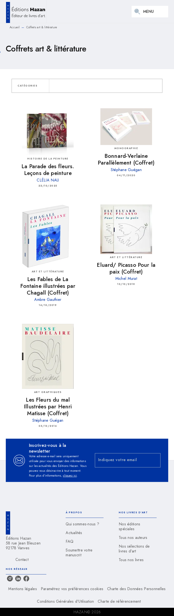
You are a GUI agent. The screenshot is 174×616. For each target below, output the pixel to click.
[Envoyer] (154, 460)
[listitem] (10, 578)
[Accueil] (26, 11)
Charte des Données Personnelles (136, 589)
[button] (30, 86)
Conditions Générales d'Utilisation (65, 601)
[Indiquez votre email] (122, 460)
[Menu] (150, 11)
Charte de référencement (119, 601)
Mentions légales (22, 589)
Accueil (15, 27)
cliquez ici (70, 475)
